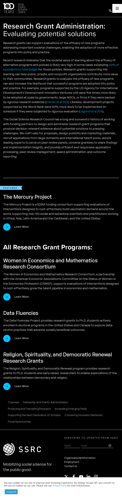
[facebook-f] (75, 477)
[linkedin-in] (89, 477)
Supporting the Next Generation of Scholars (34, 415)
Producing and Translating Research (29, 408)
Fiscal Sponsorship (19, 421)
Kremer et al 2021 (58, 102)
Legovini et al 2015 (92, 111)
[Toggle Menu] (117, 8)
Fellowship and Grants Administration (45, 402)
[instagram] (96, 477)
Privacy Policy (59, 485)
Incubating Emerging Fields (71, 408)
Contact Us (70, 466)
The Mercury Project (30, 196)
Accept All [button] (11, 491)
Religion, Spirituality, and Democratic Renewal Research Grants (52, 357)
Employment (71, 462)
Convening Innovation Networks (84, 415)
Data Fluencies (22, 312)
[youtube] (82, 477)
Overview (13, 402)
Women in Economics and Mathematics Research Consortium (55, 263)
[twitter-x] (67, 477)
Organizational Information (79, 457)
